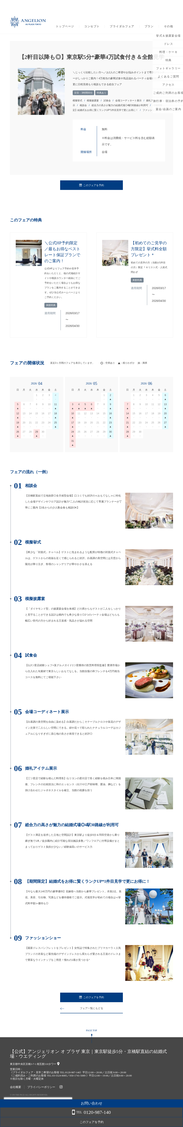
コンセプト (92, 26)
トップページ (65, 26)
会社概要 (15, 1087)
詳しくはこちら (40, 1116)
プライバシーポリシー (41, 1087)
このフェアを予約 (91, 185)
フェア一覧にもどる (91, 1008)
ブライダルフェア (122, 26)
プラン (149, 26)
